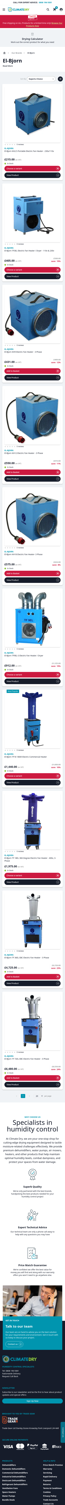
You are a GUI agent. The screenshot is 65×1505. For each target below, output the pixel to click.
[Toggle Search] (48, 9)
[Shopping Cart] (54, 9)
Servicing (47, 1472)
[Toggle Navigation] (4, 9)
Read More (8, 66)
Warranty (47, 1469)
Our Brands (17, 53)
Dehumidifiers (9, 1465)
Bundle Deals (8, 1500)
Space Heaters (9, 1492)
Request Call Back (10, 1376)
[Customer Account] (61, 9)
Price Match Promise (53, 1465)
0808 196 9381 (45, 2)
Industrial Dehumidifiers (14, 1476)
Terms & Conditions (52, 1488)
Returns (47, 1484)
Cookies (47, 1492)
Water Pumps (8, 1496)
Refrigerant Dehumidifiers (14, 1484)
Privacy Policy (49, 1496)
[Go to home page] (4, 53)
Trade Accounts (50, 1500)
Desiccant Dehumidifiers (14, 1480)
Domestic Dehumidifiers (13, 1469)
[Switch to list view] (60, 78)
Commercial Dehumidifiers (15, 1472)
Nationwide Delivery (11, 1373)
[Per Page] (38, 1096)
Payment (47, 1480)
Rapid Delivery (50, 1476)
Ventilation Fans (10, 1488)
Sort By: (23, 79)
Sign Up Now (32, 1401)
